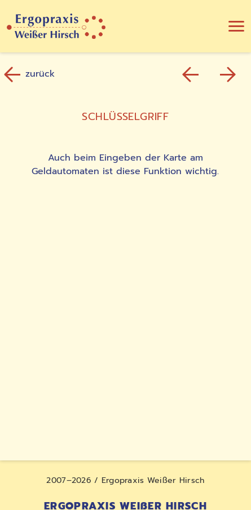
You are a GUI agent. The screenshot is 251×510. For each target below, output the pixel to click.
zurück (31, 74)
